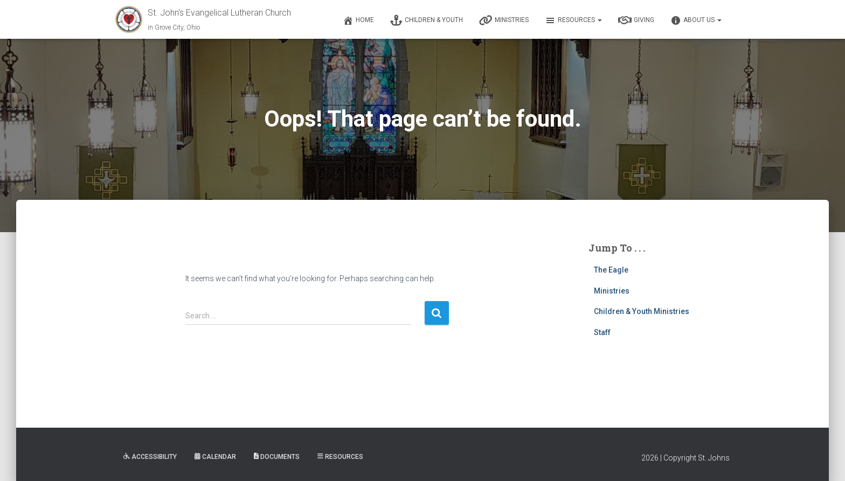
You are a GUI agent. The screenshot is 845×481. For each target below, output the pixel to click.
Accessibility (150, 457)
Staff (602, 332)
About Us (696, 20)
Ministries (504, 20)
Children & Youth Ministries (641, 311)
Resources (573, 20)
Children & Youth (426, 20)
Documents (277, 457)
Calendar (215, 457)
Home (358, 20)
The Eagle (611, 270)
